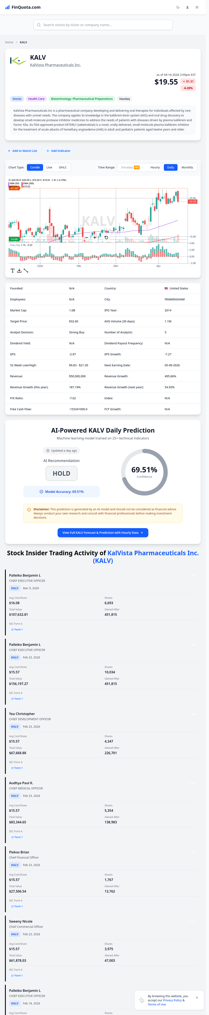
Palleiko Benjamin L (25, 575)
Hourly (155, 167)
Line (49, 167)
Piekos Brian (19, 852)
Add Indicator (58, 151)
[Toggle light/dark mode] (178, 7)
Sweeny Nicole (21, 921)
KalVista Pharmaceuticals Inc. (55, 64)
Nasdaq (124, 99)
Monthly (187, 167)
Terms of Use (157, 1004)
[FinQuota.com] (23, 7)
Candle (35, 167)
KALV (14, 588)
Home (9, 42)
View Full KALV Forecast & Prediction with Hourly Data (103, 533)
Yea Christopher (22, 713)
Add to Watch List (22, 151)
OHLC (63, 167)
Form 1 (17, 629)
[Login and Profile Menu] (187, 7)
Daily (170, 167)
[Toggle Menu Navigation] (197, 7)
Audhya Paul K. (21, 783)
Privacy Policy (172, 1000)
